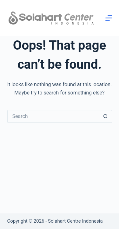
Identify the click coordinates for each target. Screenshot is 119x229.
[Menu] (108, 18)
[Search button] (105, 116)
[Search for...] (53, 116)
